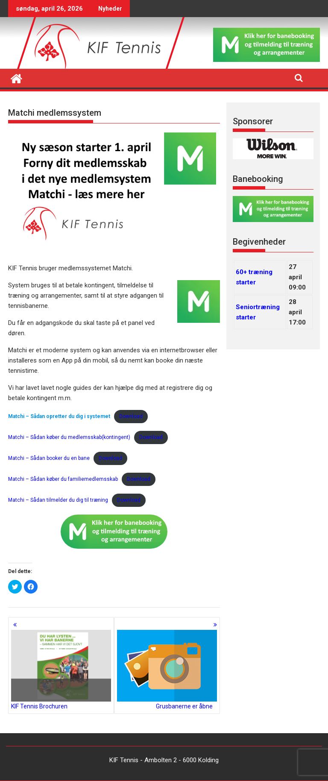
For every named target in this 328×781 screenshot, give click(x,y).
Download (131, 416)
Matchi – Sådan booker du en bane (49, 458)
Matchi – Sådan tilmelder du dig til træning (58, 500)
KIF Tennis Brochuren (61, 670)
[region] (273, 148)
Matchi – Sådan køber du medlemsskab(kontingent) (69, 437)
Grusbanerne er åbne (167, 670)
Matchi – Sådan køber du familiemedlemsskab (63, 479)
